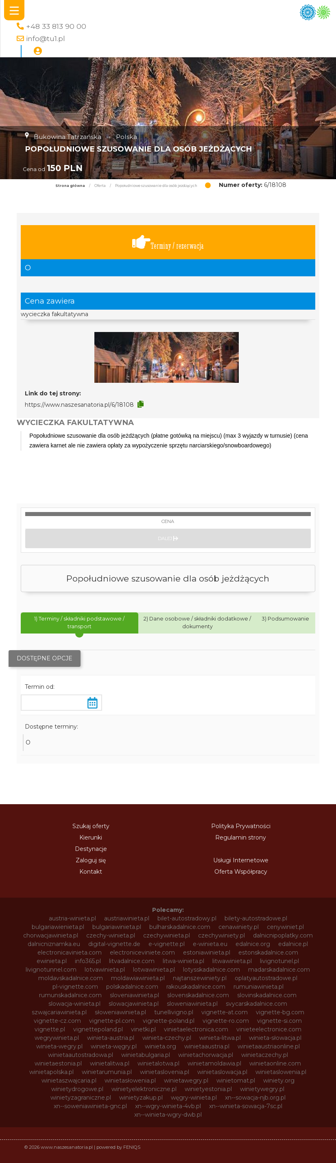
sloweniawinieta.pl (192, 1003)
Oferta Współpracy (240, 871)
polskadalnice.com (132, 986)
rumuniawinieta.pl (258, 986)
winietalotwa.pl (158, 1063)
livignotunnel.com (51, 969)
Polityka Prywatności (241, 826)
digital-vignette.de (114, 944)
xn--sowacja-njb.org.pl (255, 1097)
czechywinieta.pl (166, 935)
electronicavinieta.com (69, 952)
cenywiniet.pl (285, 927)
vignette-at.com (224, 1012)
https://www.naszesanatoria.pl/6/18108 (79, 404)
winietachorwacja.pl (205, 1055)
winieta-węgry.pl (114, 1046)
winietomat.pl (235, 1080)
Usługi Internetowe (240, 860)
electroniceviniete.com (142, 952)
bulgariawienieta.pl (58, 927)
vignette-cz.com (57, 1020)
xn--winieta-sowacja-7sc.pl (245, 1106)
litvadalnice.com (132, 961)
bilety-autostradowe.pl (256, 918)
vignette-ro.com (226, 1020)
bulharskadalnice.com (179, 927)
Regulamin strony (240, 837)
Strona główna (70, 186)
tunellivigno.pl (173, 1012)
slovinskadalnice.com (267, 995)
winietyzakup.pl (141, 1097)
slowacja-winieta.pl (74, 1003)
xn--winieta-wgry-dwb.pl (168, 1114)
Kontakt (90, 871)
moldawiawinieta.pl (138, 978)
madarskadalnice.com (279, 969)
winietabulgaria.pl (145, 1055)
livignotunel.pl (279, 961)
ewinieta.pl (52, 961)
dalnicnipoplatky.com (283, 935)
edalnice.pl (293, 944)
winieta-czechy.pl (166, 1037)
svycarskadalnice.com (256, 1003)
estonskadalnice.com (268, 952)
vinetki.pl (143, 1029)
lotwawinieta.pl (154, 969)
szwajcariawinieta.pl (59, 1012)
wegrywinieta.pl (57, 1037)
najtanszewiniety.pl (200, 978)
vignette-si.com (279, 1020)
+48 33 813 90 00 (56, 26)
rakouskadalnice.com (195, 986)
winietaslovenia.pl (164, 1072)
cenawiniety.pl (238, 927)
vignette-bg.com (280, 1012)
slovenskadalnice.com (198, 995)
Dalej (168, 538)
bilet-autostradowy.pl (186, 918)
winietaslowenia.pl (280, 1072)
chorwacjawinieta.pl (50, 935)
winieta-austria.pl (110, 1037)
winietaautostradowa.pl (80, 1055)
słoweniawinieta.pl (120, 1012)
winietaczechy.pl (264, 1055)
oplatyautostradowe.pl (266, 978)
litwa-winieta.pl (183, 961)
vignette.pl (50, 1029)
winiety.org (279, 1080)
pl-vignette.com (75, 986)
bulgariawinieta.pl (116, 927)
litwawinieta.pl (232, 961)
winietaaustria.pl (206, 1046)
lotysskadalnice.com (211, 969)
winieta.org (160, 1046)
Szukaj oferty (90, 826)
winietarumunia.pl (107, 1072)
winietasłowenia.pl (130, 1080)
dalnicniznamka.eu (54, 944)
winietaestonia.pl (58, 1063)
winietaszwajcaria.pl (68, 1080)
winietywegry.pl (262, 1089)
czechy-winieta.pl (110, 935)
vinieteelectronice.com (268, 1029)
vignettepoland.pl (98, 1029)
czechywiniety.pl (221, 935)
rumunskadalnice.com (70, 995)
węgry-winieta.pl (194, 1097)
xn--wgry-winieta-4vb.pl (168, 1106)
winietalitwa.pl (109, 1063)
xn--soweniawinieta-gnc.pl (90, 1106)
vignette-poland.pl (168, 1020)
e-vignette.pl (166, 944)
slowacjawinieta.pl (134, 1003)
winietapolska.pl (51, 1072)
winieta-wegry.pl (59, 1046)
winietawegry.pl (186, 1080)
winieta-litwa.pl (220, 1037)
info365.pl (88, 961)
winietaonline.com (275, 1063)
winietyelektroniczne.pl (144, 1089)
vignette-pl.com (112, 1020)
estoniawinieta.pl (206, 952)
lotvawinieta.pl (105, 969)
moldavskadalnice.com (70, 978)
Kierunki (90, 837)
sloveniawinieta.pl (134, 995)
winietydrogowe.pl (77, 1089)
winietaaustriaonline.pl (269, 1046)
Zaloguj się (91, 860)
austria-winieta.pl (72, 918)
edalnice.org (253, 944)
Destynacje (91, 849)
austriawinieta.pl (126, 918)
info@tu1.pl (45, 38)
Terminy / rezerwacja (168, 242)
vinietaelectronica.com (196, 1029)
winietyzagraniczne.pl (80, 1097)
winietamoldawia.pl (214, 1063)
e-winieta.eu (210, 944)
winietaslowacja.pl (222, 1072)
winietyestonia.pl (208, 1089)
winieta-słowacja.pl (275, 1037)
